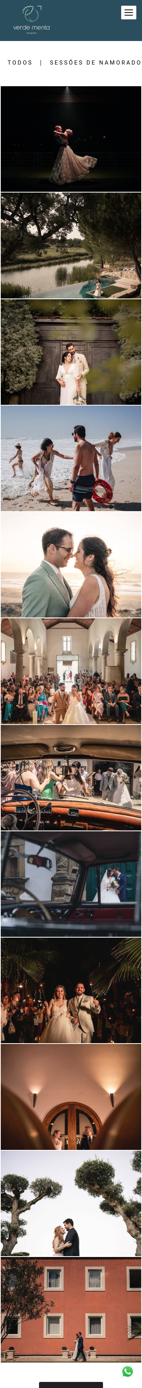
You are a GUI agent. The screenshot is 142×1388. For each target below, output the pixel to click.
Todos (20, 63)
